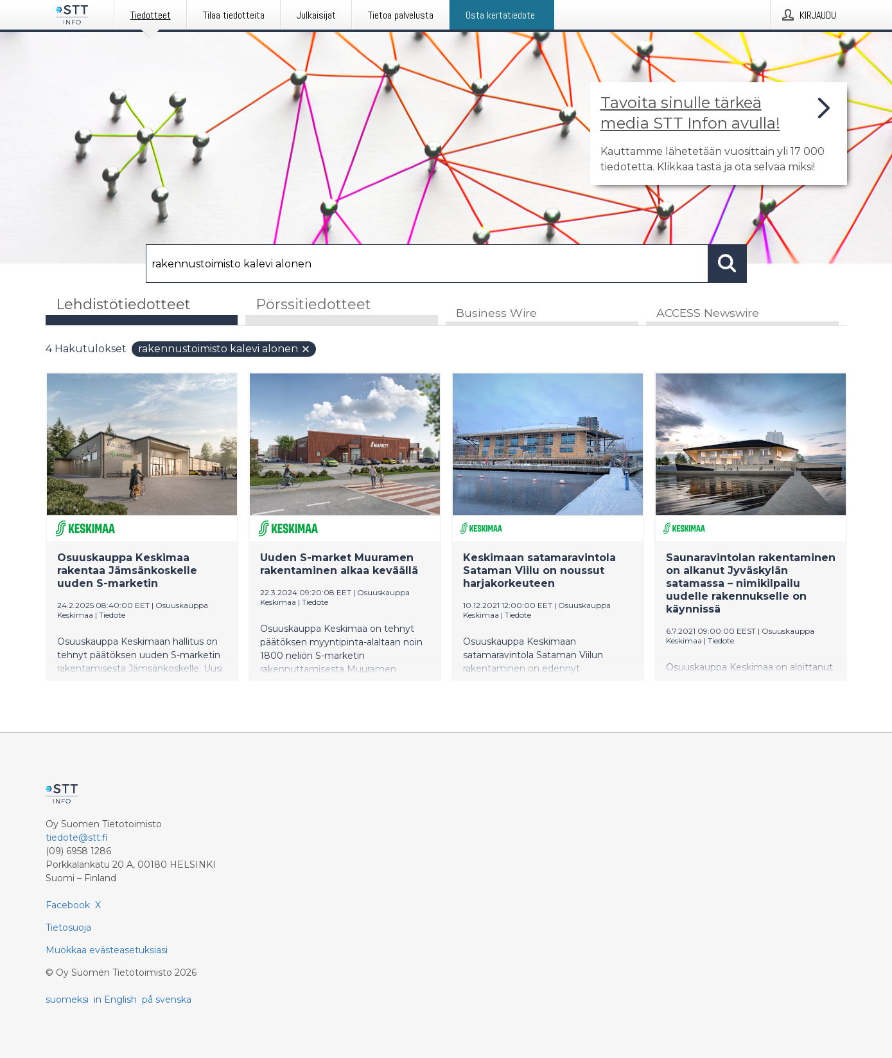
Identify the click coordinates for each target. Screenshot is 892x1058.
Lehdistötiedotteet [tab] (123, 304)
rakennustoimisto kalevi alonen (224, 349)
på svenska (166, 999)
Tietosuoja (68, 927)
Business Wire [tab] (496, 312)
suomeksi (67, 999)
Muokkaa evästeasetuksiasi (107, 950)
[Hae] (427, 263)
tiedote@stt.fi (77, 837)
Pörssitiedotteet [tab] (313, 304)
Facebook (68, 905)
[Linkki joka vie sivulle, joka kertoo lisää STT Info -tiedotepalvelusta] (718, 133)
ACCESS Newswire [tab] (707, 312)
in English (115, 999)
